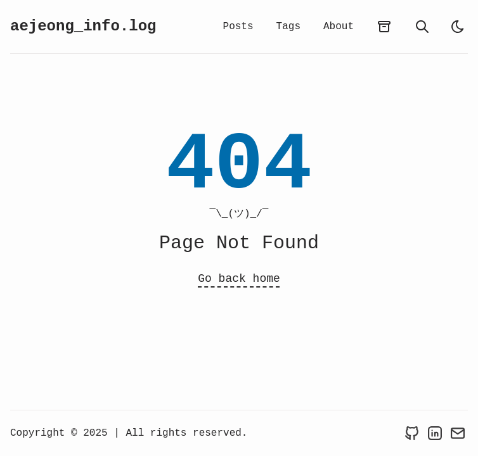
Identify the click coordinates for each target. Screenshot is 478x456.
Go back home (239, 278)
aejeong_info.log (83, 26)
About (338, 26)
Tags (288, 26)
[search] (422, 26)
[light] (458, 26)
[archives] (384, 26)
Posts (238, 26)
